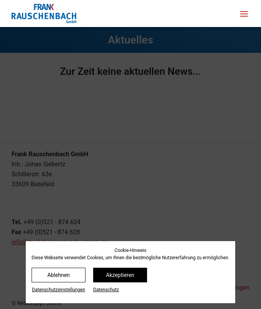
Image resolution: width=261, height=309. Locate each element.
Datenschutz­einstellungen (58, 289)
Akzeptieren (120, 275)
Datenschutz (106, 289)
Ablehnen (58, 275)
